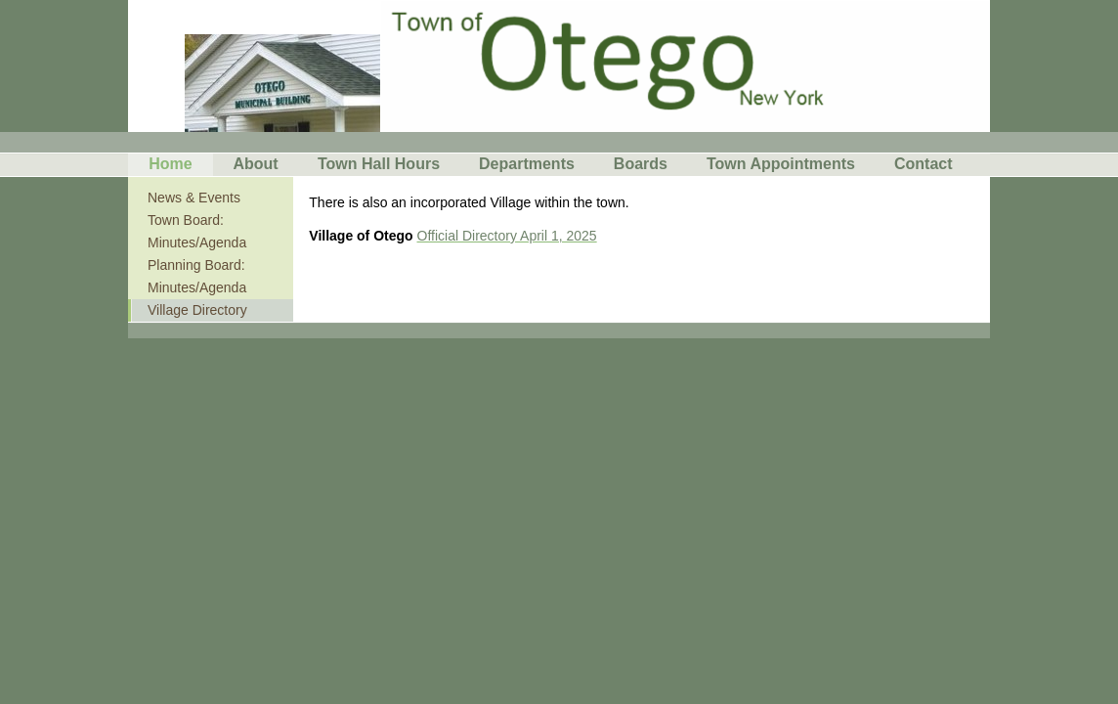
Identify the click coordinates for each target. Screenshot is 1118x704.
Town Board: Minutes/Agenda (197, 231)
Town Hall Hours (379, 163)
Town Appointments (781, 163)
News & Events (194, 197)
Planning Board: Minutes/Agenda (197, 276)
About (255, 163)
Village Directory (197, 310)
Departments (527, 163)
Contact (923, 163)
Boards (640, 163)
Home (170, 163)
